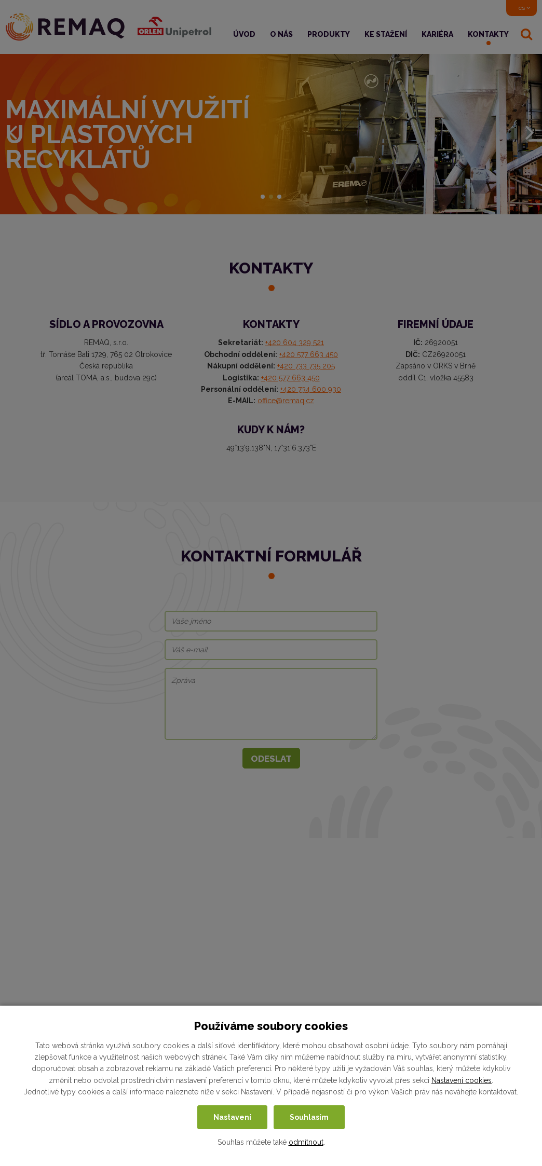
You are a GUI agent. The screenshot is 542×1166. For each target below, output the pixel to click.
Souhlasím (309, 1117)
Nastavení (232, 1117)
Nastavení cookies (461, 1080)
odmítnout (306, 1142)
